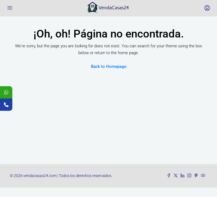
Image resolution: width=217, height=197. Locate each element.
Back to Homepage (108, 66)
